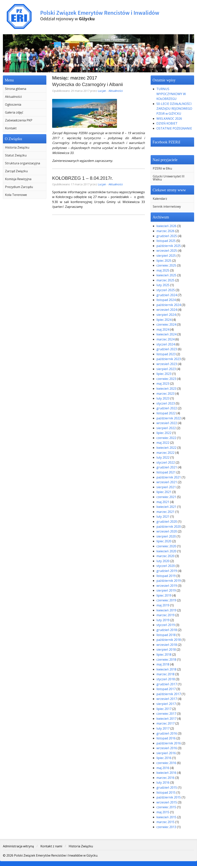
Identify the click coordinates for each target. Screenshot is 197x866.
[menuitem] (24, 89)
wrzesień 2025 (166, 250)
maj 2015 (162, 812)
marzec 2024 (165, 339)
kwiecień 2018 (166, 669)
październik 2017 (168, 694)
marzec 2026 (165, 231)
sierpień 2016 (166, 753)
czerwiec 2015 (166, 807)
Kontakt (11, 128)
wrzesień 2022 (166, 423)
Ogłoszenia (13, 104)
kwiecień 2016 (166, 773)
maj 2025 (162, 270)
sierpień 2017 (166, 704)
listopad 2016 (166, 738)
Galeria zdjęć (14, 112)
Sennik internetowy (167, 206)
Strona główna (15, 89)
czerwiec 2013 (166, 827)
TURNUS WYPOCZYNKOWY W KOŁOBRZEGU (171, 94)
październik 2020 (168, 526)
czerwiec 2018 (166, 659)
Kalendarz (160, 198)
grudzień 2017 (166, 684)
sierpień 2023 (166, 369)
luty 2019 (162, 620)
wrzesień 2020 (166, 531)
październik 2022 (168, 418)
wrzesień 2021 (166, 482)
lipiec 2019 (163, 595)
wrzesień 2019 (166, 585)
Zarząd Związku (16, 171)
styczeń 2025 (165, 290)
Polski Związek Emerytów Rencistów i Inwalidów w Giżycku (98, 16)
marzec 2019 (165, 615)
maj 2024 (162, 329)
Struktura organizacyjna (22, 163)
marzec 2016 (165, 778)
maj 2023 (162, 383)
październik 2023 (168, 359)
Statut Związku (16, 155)
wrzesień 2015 (166, 802)
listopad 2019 (166, 576)
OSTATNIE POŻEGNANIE (174, 128)
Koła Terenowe (16, 195)
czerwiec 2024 (166, 324)
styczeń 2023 (165, 403)
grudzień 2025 (166, 236)
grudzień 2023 (166, 349)
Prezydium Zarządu (19, 187)
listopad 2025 (166, 241)
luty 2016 (162, 782)
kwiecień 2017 (166, 718)
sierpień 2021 (166, 487)
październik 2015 (168, 797)
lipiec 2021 (163, 492)
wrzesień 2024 (166, 310)
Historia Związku (17, 147)
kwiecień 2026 (166, 226)
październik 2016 (168, 743)
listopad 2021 (166, 472)
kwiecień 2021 (166, 507)
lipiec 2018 (163, 654)
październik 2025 (168, 246)
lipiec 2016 (163, 758)
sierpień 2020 (166, 536)
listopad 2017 (166, 689)
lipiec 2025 (163, 260)
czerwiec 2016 (166, 763)
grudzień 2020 (166, 521)
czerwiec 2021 (166, 497)
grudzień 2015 (166, 787)
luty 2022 (162, 457)
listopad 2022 (166, 413)
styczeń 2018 (165, 679)
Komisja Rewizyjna (18, 179)
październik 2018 (168, 640)
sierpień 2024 (166, 315)
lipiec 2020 (163, 541)
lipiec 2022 (163, 433)
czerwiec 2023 (166, 379)
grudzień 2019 (166, 571)
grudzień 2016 (166, 733)
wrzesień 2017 (166, 699)
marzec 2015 (165, 822)
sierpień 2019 (166, 590)
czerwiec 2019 (166, 600)
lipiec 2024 (163, 320)
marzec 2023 (165, 393)
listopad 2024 (166, 300)
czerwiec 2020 (166, 546)
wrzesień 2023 (166, 364)
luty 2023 (162, 398)
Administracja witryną (18, 846)
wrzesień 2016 (166, 748)
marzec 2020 (165, 556)
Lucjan (102, 91)
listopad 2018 (166, 635)
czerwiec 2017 (166, 713)
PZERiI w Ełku (162, 168)
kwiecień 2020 (166, 551)
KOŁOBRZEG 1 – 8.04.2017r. (82, 178)
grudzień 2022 (166, 408)
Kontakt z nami (51, 846)
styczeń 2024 (165, 344)
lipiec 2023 (163, 374)
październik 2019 (168, 580)
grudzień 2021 (166, 467)
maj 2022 (162, 443)
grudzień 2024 (166, 295)
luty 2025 (162, 285)
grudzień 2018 (166, 630)
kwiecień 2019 (166, 610)
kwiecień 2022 (166, 448)
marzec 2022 (165, 453)
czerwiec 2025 (166, 265)
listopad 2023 (166, 354)
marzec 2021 (165, 512)
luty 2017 (162, 728)
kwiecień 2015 (166, 817)
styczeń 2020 (165, 566)
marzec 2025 (165, 280)
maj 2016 (162, 768)
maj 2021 (162, 502)
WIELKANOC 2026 (169, 118)
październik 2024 (168, 305)
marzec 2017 (165, 723)
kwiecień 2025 (166, 275)
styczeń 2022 (165, 462)
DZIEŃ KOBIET (167, 123)
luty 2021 (162, 516)
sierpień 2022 (166, 428)
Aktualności (13, 96)
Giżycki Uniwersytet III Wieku (168, 177)
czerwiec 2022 (166, 438)
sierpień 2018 (166, 649)
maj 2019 (162, 605)
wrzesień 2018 (166, 645)
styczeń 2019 (165, 625)
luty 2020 (162, 561)
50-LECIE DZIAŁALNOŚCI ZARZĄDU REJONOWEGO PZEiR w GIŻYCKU (174, 109)
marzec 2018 (165, 674)
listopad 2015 (166, 792)
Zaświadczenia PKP (18, 120)
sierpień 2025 (166, 255)
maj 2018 (162, 664)
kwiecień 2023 (166, 388)
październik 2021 (168, 477)
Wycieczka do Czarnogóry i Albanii (87, 84)
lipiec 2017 (163, 709)
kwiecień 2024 (166, 334)
